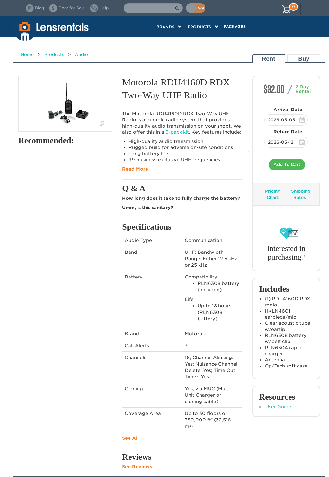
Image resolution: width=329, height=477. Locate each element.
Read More (135, 169)
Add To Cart (286, 164)
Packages (235, 26)
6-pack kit (177, 132)
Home (27, 54)
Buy (303, 58)
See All (130, 438)
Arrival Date (287, 109)
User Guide (278, 406)
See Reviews (137, 466)
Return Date (287, 131)
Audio (81, 54)
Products (54, 54)
